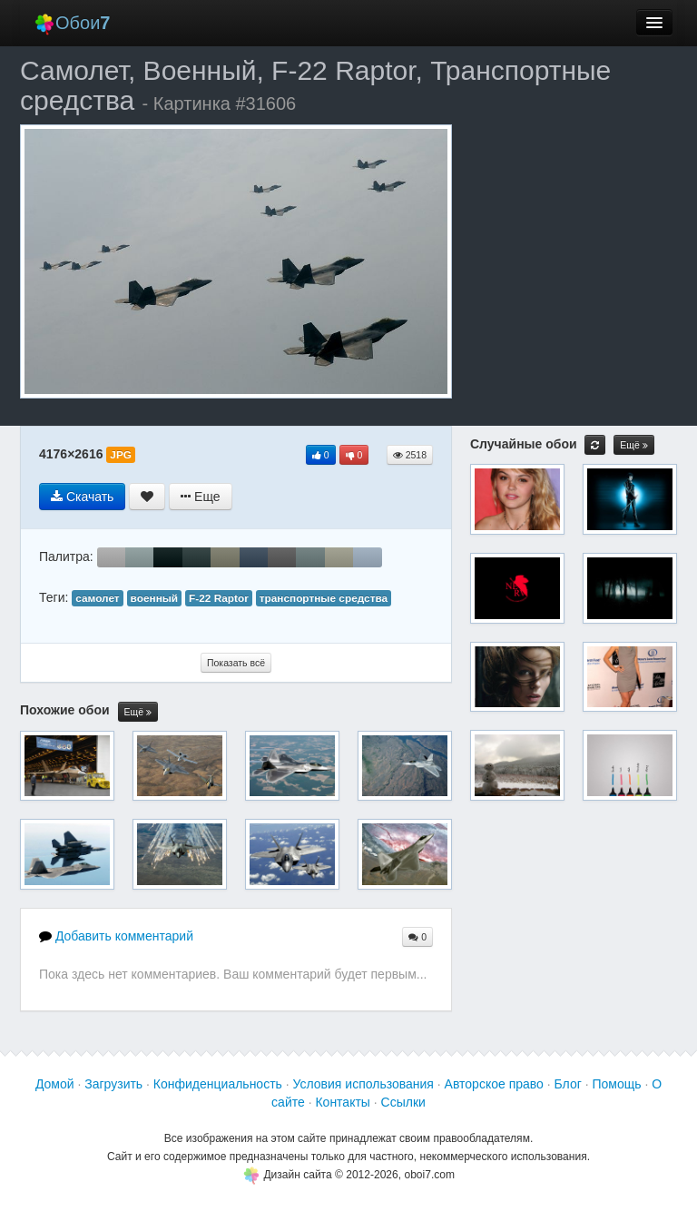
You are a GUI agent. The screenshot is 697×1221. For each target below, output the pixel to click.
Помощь (616, 1084)
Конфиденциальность (217, 1084)
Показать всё (236, 662)
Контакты (342, 1102)
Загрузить (113, 1084)
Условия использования (363, 1084)
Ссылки (403, 1102)
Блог (568, 1084)
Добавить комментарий (116, 936)
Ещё (138, 712)
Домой (54, 1084)
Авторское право (494, 1084)
